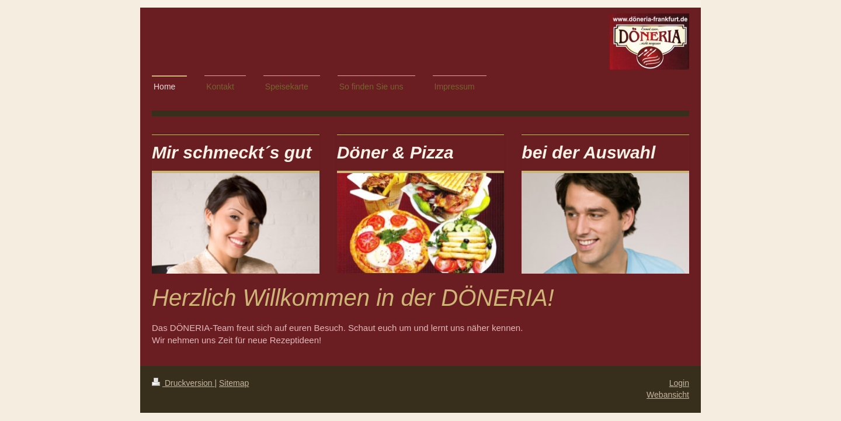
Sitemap (234, 383)
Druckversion (183, 383)
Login (679, 383)
